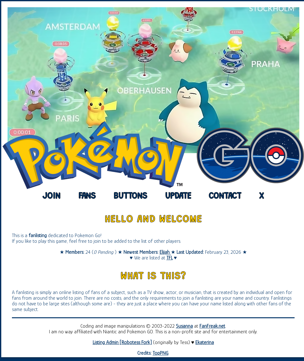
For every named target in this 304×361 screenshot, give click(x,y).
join (52, 196)
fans (87, 196)
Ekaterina (204, 342)
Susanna (184, 326)
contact (225, 196)
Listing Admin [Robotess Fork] (122, 342)
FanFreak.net (212, 326)
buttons (130, 196)
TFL (169, 258)
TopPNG (160, 353)
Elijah (165, 252)
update (178, 196)
